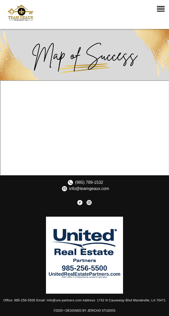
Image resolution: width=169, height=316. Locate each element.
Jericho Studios (101, 310)
